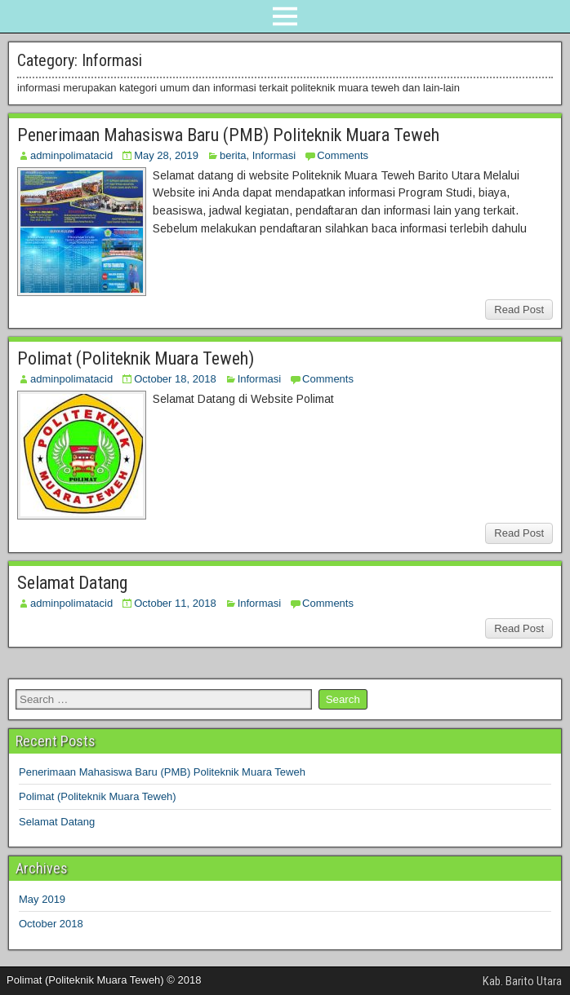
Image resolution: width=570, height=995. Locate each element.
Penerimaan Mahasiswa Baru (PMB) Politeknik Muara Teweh (228, 135)
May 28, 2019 (166, 155)
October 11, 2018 (175, 603)
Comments (342, 155)
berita (233, 155)
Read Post (519, 309)
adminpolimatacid (71, 155)
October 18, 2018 (175, 379)
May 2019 (42, 899)
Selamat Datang (72, 583)
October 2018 (51, 924)
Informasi (274, 155)
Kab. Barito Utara (522, 981)
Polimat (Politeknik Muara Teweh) (135, 358)
